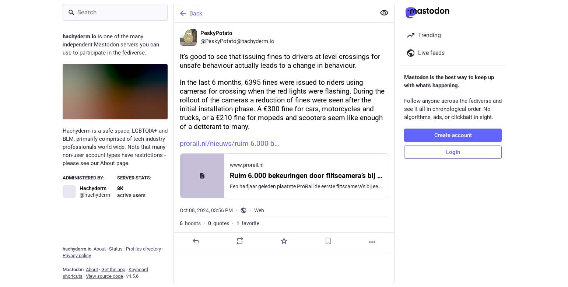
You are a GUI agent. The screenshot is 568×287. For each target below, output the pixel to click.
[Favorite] (284, 241)
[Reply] (196, 241)
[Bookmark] (328, 241)
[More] (372, 242)
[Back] (274, 13)
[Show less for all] (384, 13)
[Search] (115, 12)
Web (259, 210)
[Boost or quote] (239, 241)
